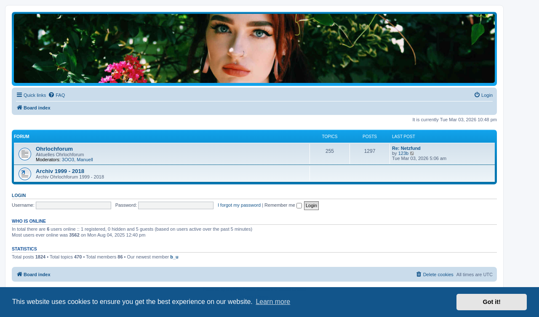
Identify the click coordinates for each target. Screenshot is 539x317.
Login (19, 195)
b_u (174, 256)
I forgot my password (239, 205)
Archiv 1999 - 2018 (60, 171)
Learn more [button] (273, 301)
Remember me (283, 205)
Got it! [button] (492, 301)
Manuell (85, 159)
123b (403, 153)
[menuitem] (56, 95)
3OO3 (68, 159)
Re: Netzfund (406, 148)
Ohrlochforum (54, 149)
